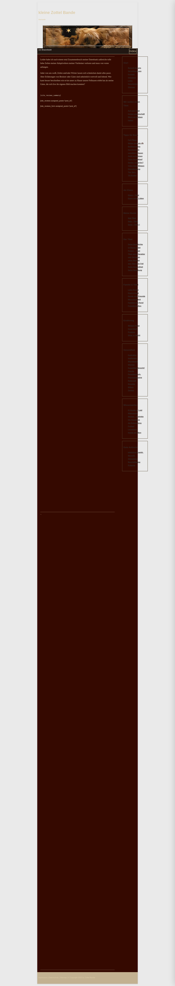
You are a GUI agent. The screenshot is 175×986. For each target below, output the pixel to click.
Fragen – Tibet (134, 251)
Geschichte (133, 84)
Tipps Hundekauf (135, 159)
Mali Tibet (132, 218)
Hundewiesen (133, 150)
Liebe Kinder (133, 290)
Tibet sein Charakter (136, 254)
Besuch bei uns (134, 68)
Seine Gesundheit (135, 267)
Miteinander (133, 413)
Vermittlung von (134, 71)
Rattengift (132, 381)
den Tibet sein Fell (135, 264)
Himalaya (132, 78)
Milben (131, 387)
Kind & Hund (133, 293)
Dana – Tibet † (134, 225)
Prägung (131, 465)
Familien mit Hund (135, 303)
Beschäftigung (134, 462)
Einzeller (131, 384)
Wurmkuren (133, 361)
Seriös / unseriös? (135, 163)
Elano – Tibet (133, 195)
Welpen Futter (134, 326)
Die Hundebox (134, 420)
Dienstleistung (134, 169)
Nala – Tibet (133, 221)
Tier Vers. (132, 172)
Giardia (131, 371)
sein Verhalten (134, 257)
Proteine (131, 332)
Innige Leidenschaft (136, 114)
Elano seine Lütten (136, 198)
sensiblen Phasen (135, 153)
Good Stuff (132, 329)
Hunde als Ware (134, 433)
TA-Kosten (132, 175)
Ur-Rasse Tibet (134, 248)
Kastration (132, 355)
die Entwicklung (135, 423)
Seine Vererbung (135, 270)
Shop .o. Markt (134, 335)
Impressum (42, 978)
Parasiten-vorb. (134, 374)
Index (132, 51)
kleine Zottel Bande (56, 12)
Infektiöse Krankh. (135, 452)
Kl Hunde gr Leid (135, 410)
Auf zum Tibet (134, 111)
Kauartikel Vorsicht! (136, 368)
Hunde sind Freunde (136, 296)
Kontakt (131, 74)
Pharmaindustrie (135, 378)
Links (130, 81)
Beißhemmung (134, 147)
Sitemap (131, 87)
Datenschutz (54, 978)
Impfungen (132, 358)
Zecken (131, 390)
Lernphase (132, 429)
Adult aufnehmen (135, 156)
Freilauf (131, 426)
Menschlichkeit (134, 299)
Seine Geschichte (135, 244)
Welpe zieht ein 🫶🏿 (136, 143)
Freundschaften (134, 306)
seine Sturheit (134, 260)
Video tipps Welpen (136, 166)
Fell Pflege (132, 140)
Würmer (131, 365)
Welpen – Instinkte (136, 417)
